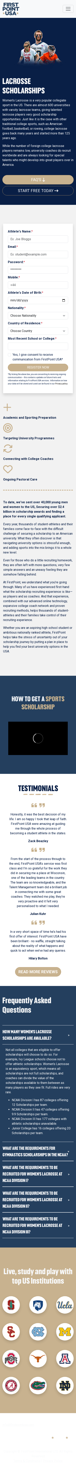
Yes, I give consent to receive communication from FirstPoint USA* (38, 357)
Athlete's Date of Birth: (25, 293)
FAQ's (38, 179)
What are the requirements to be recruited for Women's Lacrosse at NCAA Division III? (32, 1225)
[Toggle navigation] (68, 9)
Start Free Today (38, 190)
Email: (13, 247)
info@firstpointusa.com (18, 1425)
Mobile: (14, 277)
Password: (16, 262)
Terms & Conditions (27, 1461)
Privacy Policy (53, 1461)
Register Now (38, 367)
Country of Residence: (25, 323)
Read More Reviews (38, 971)
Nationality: (17, 308)
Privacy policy (61, 384)
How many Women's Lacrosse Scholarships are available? (27, 1035)
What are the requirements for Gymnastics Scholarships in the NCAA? (35, 1151)
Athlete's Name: (20, 231)
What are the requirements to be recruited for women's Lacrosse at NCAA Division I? (32, 1173)
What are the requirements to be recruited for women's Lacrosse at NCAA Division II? (32, 1199)
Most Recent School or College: (32, 338)
